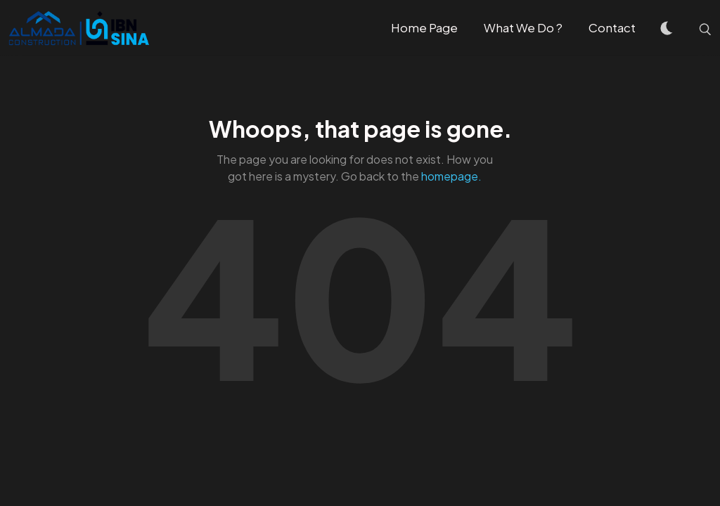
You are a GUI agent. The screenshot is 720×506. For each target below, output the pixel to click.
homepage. (451, 176)
